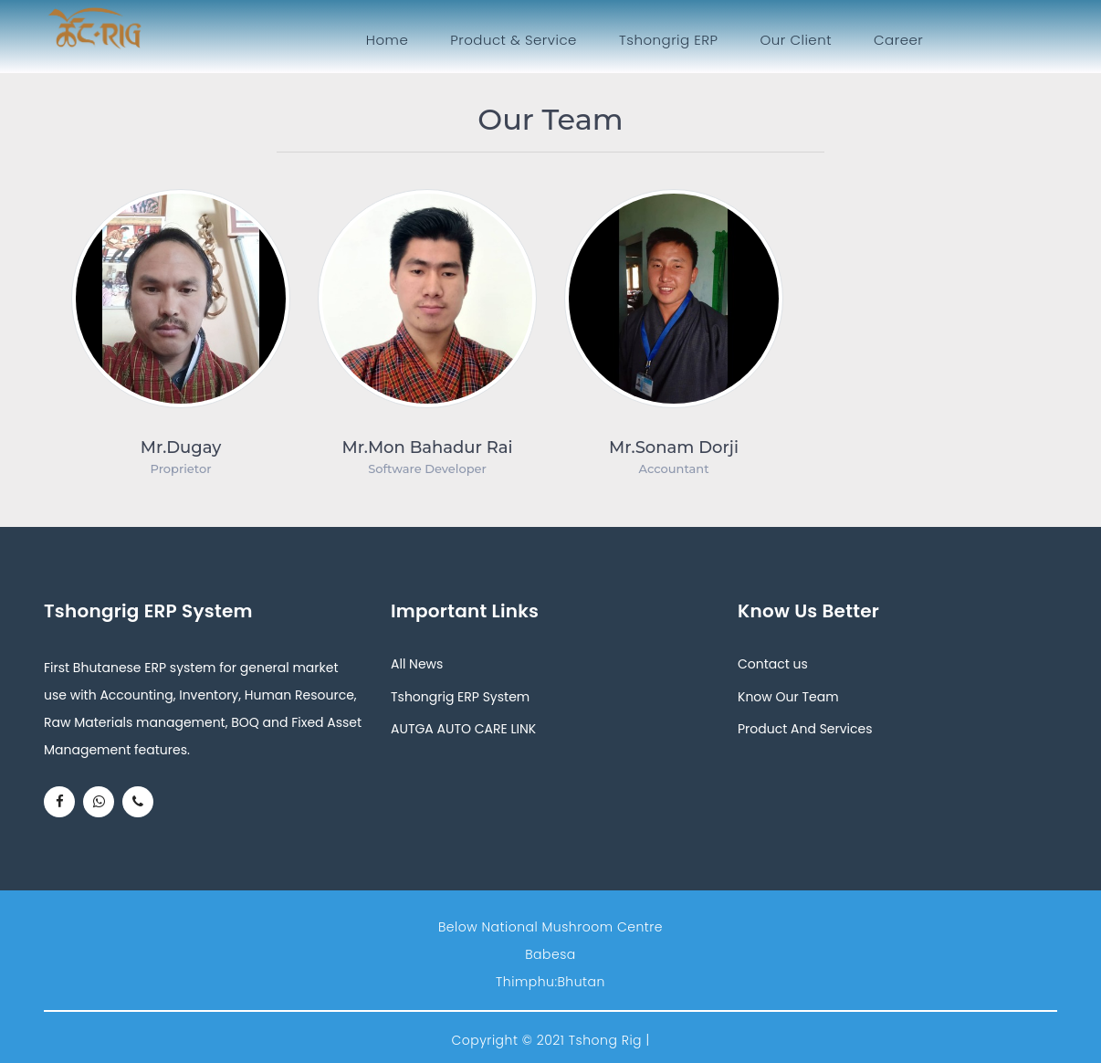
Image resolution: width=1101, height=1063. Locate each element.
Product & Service (513, 39)
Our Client (796, 39)
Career (898, 39)
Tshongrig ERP (668, 39)
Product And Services (805, 729)
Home (390, 39)
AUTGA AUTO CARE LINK (463, 729)
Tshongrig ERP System (460, 697)
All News (417, 664)
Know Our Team (788, 697)
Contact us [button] (773, 664)
